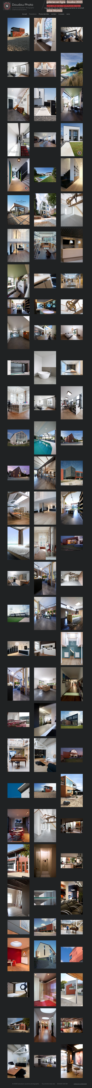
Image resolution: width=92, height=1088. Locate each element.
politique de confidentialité (80, 1084)
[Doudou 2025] (75, 1)
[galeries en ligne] (56, 1)
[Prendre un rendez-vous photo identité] (64, 6)
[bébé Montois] (54, 10)
